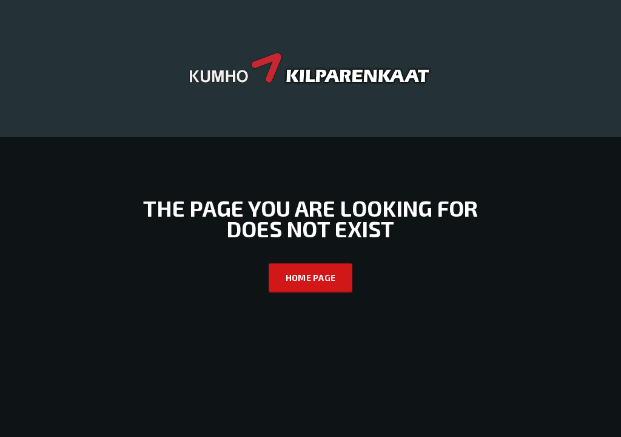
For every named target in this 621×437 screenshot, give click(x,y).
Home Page (311, 278)
